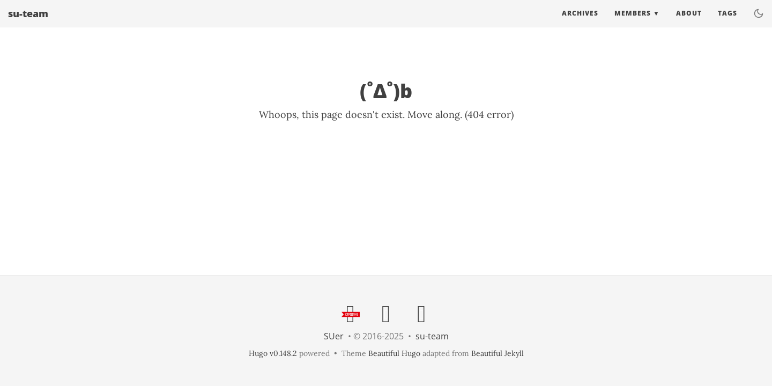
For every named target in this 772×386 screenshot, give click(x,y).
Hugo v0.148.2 (273, 353)
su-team (28, 24)
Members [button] (632, 23)
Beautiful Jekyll (497, 353)
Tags (727, 23)
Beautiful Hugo (394, 353)
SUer (334, 336)
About (689, 23)
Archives (580, 23)
